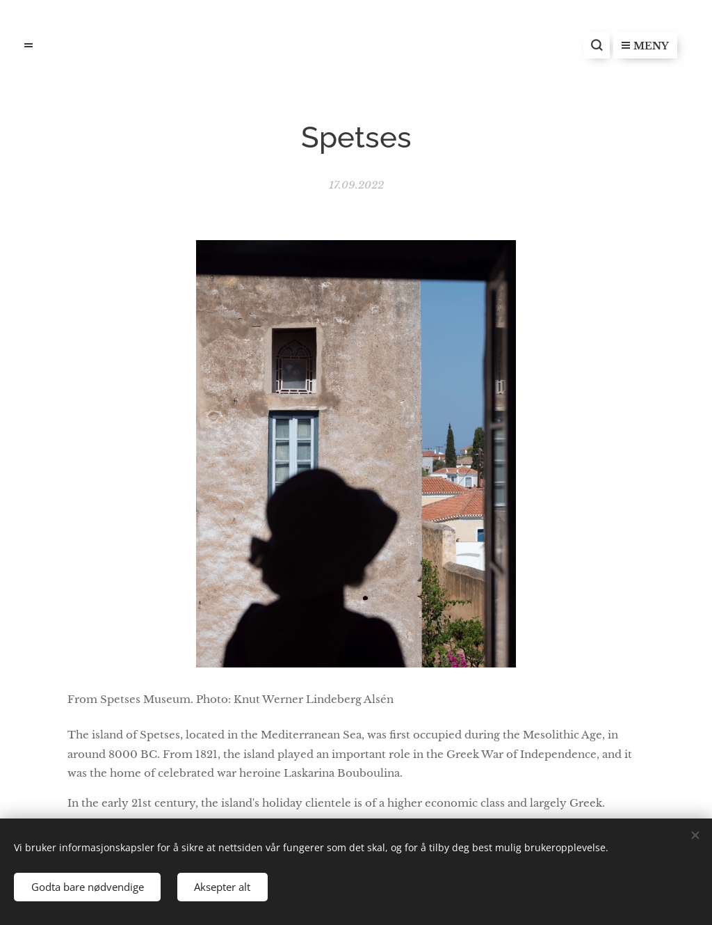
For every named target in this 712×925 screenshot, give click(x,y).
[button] (596, 45)
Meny (645, 46)
